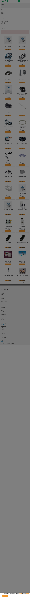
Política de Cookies (20, 593)
